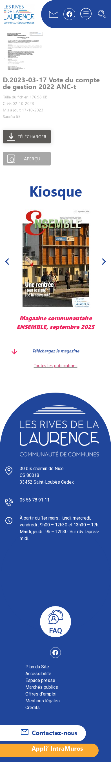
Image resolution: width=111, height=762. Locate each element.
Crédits (32, 707)
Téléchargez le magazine (55, 351)
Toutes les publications (55, 365)
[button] (7, 261)
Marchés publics (41, 687)
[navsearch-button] (102, 14)
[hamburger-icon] (85, 14)
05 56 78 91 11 (35, 500)
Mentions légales (42, 700)
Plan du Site (37, 667)
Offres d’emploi (40, 694)
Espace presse (40, 680)
